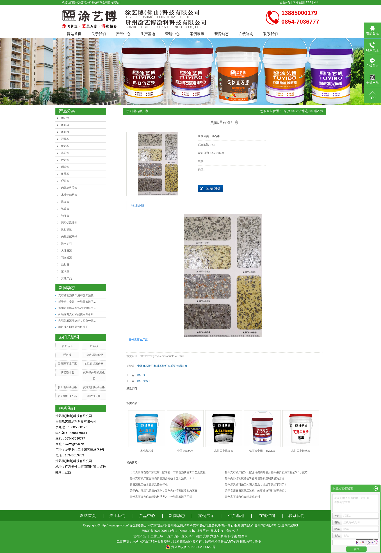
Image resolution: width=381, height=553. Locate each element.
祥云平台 (202, 531)
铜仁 (199, 536)
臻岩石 (65, 145)
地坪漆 (65, 215)
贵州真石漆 (229, 525)
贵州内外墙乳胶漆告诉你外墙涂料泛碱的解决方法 (254, 478)
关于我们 (98, 34)
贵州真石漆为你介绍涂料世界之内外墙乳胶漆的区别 (161, 496)
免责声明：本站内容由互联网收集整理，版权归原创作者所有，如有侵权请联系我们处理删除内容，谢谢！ (190, 541)
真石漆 (65, 152)
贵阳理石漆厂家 (67, 363)
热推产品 (139, 536)
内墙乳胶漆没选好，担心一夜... (77, 320)
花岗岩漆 (66, 257)
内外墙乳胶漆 (69, 187)
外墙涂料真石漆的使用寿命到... (77, 314)
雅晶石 (65, 173)
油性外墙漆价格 (93, 363)
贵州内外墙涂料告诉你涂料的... (77, 308)
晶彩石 (65, 264)
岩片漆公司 (94, 396)
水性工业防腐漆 (223, 450)
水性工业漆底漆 (300, 450)
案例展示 (197, 34)
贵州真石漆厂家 (146, 365)
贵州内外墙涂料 (265, 525)
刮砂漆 (65, 166)
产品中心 (123, 34)
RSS (308, 2)
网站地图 (298, 2)
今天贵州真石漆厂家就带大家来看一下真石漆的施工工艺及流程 (167, 472)
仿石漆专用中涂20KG (262, 450)
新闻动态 (221, 34)
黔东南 (232, 536)
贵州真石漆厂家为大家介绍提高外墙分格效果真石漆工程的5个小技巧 (266, 472)
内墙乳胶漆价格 (93, 354)
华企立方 (232, 531)
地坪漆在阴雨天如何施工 (73, 327)
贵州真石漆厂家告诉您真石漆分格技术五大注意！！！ (162, 478)
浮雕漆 (67, 354)
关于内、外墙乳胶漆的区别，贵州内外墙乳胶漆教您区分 (163, 490)
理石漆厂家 (163, 365)
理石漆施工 (144, 381)
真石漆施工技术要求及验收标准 (149, 484)
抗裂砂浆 (66, 229)
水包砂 (65, 125)
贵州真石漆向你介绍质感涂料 (242, 496)
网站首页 (74, 34)
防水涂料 (66, 243)
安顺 (206, 536)
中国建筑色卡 (185, 450)
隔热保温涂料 (69, 222)
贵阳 (177, 536)
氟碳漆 (65, 208)
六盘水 (215, 536)
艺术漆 (65, 271)
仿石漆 (65, 118)
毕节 (192, 536)
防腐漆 (65, 201)
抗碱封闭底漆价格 (94, 387)
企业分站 (285, 2)
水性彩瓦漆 (146, 450)
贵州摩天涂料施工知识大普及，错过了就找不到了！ (256, 484)
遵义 (184, 536)
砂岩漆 (65, 159)
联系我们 (270, 34)
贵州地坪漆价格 (67, 387)
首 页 (286, 111)
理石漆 (65, 180)
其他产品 (66, 278)
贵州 (170, 536)
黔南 (224, 536)
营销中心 (172, 34)
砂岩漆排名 (67, 372)
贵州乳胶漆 (245, 525)
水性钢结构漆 (69, 194)
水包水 (65, 132)
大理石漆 (66, 250)
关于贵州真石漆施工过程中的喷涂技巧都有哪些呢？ (256, 490)
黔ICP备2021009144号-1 (159, 531)
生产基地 (148, 34)
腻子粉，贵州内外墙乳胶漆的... (77, 301)
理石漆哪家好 (179, 365)
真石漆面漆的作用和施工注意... (77, 295)
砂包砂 (94, 346)
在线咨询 (246, 34)
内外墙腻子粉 (69, 236)
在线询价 (210, 188)
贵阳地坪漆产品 (67, 396)
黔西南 (243, 536)
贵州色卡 (67, 346)
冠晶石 (65, 139)
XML (316, 2)
